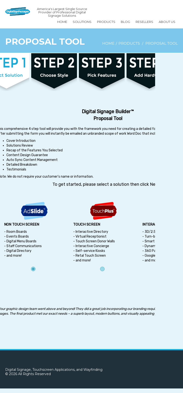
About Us (167, 22)
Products (106, 22)
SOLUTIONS (82, 22)
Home (62, 22)
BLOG (125, 22)
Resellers (144, 22)
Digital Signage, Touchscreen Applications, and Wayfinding (53, 369)
